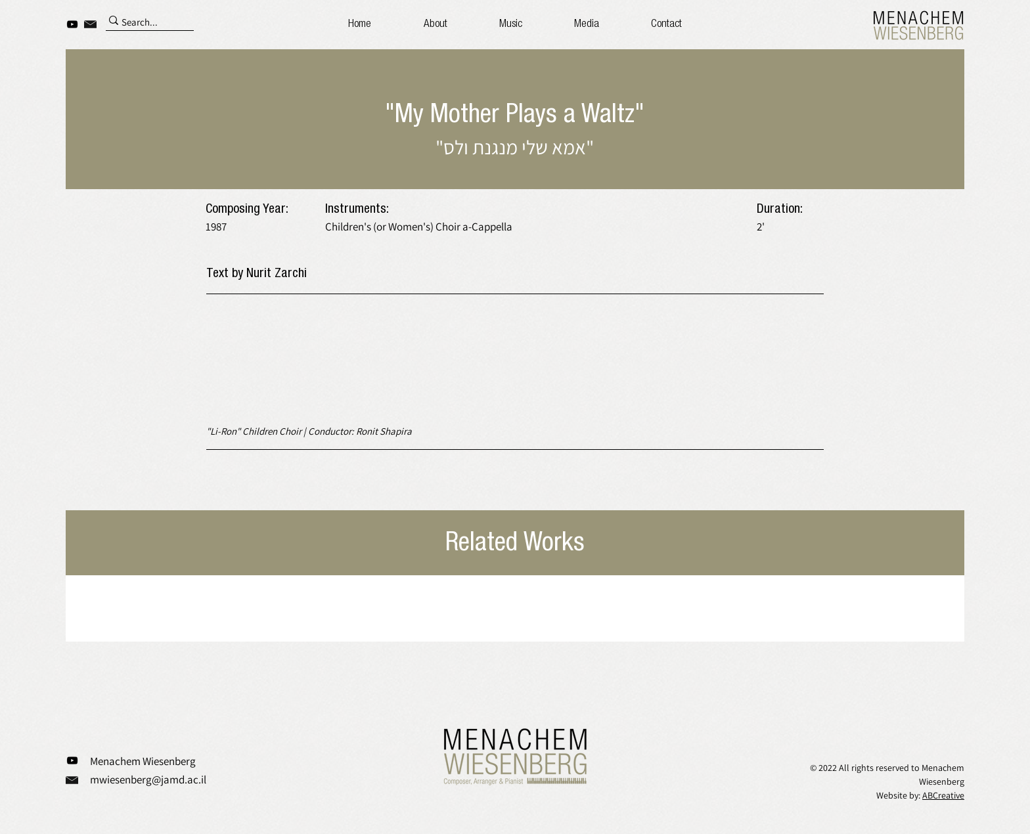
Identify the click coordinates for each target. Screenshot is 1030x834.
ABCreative (943, 795)
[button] (587, 24)
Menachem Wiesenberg (143, 761)
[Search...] (144, 22)
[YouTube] (72, 24)
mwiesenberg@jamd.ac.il (148, 779)
